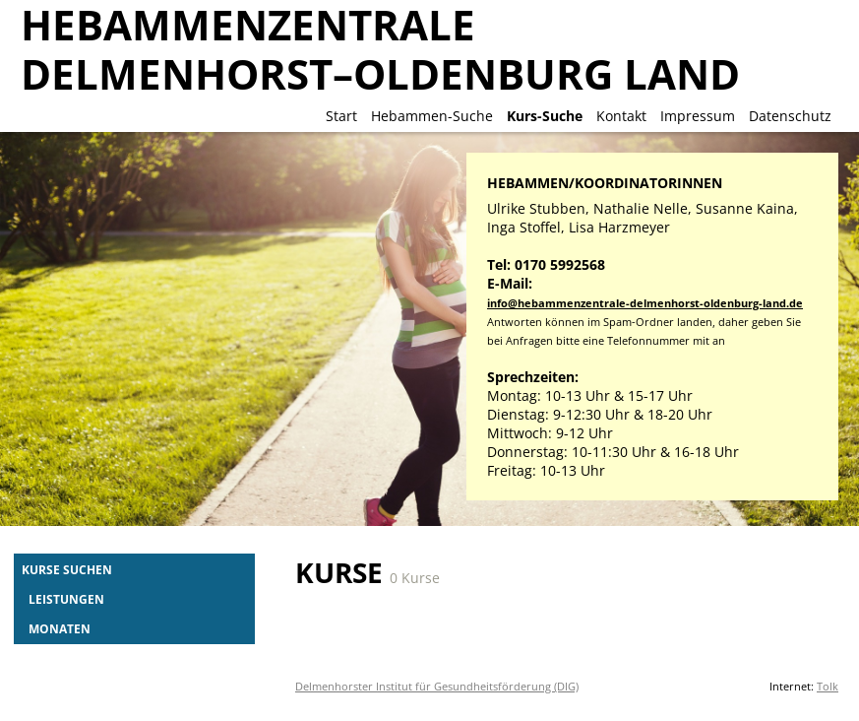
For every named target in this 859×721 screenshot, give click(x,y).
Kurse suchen (67, 569)
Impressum (697, 115)
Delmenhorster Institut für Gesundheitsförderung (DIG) (437, 686)
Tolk (827, 686)
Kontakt (621, 115)
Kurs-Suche (545, 115)
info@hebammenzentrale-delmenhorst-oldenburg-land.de (645, 302)
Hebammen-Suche (432, 115)
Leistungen (66, 599)
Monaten (60, 628)
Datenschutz (790, 115)
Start (341, 115)
